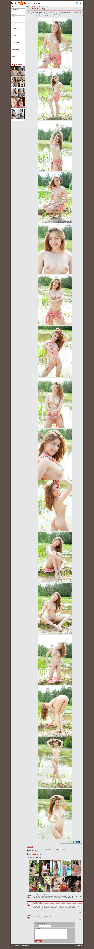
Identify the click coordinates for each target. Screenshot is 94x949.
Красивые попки (15, 23)
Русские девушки (15, 37)
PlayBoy (13, 30)
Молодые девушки (15, 42)
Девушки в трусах (15, 28)
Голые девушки (15, 9)
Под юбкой (14, 26)
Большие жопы (15, 58)
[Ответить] (80, 900)
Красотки (13, 54)
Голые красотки (63, 849)
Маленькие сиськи (15, 49)
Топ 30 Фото (37, 3)
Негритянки (14, 35)
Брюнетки (14, 12)
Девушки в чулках (15, 51)
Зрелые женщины (15, 44)
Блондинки (14, 14)
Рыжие (13, 16)
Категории (29, 3)
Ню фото (13, 56)
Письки (13, 19)
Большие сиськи (15, 47)
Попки (13, 21)
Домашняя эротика (15, 40)
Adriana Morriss (35, 850)
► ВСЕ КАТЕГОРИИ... (16, 61)
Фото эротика (20, 947)
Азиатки (13, 33)
